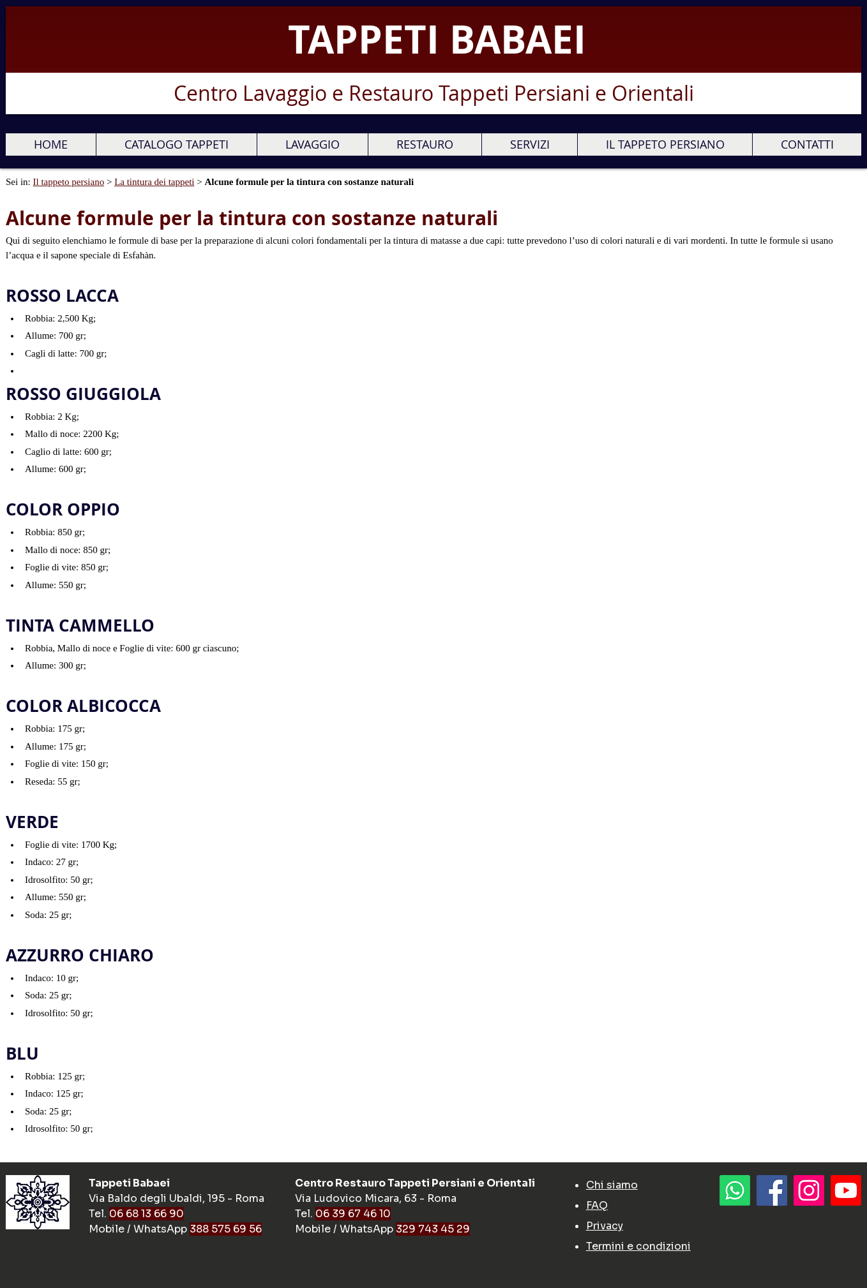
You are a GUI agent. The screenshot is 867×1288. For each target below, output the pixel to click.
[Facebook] (772, 1190)
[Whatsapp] (735, 1190)
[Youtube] (846, 1190)
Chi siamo (612, 1185)
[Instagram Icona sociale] (809, 1190)
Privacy (604, 1225)
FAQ (597, 1205)
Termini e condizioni (638, 1246)
